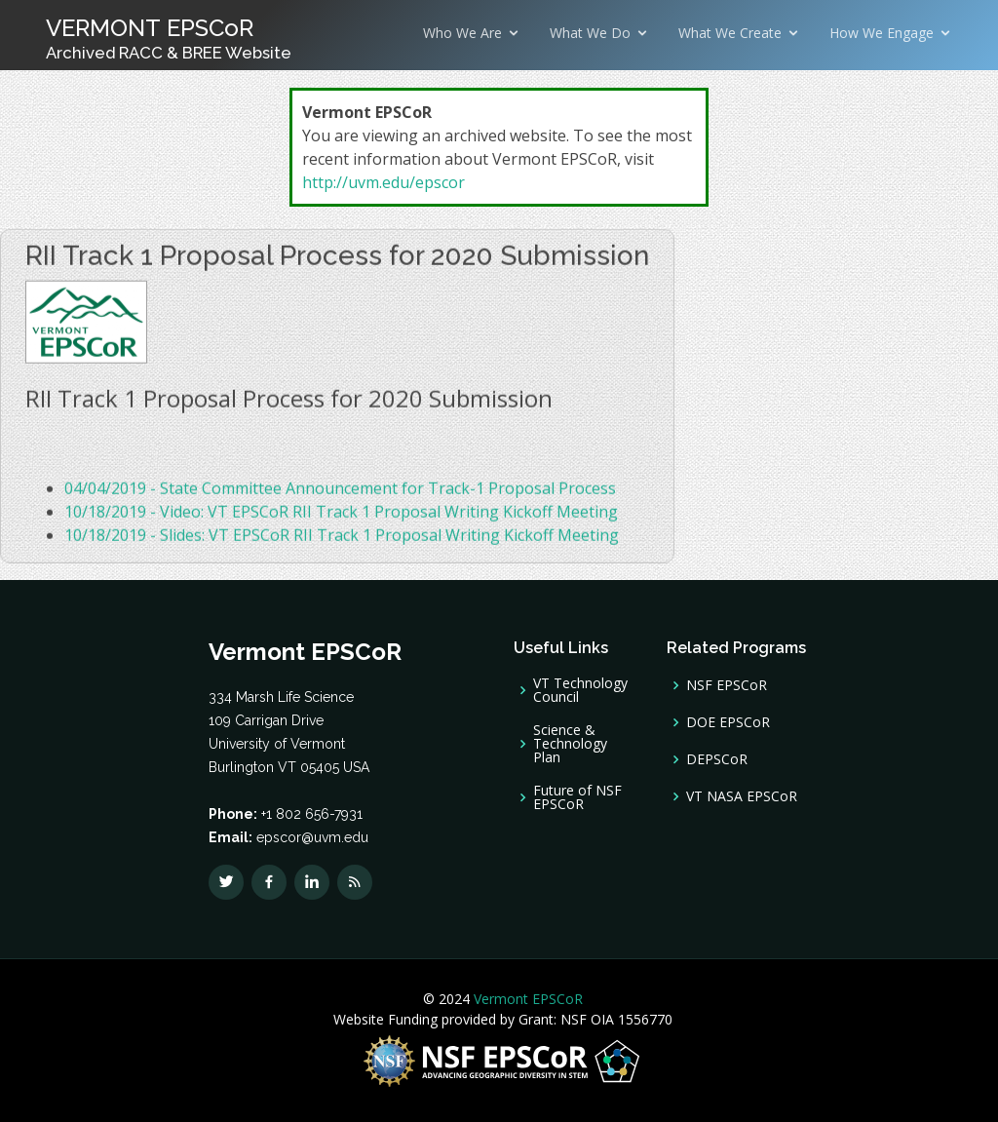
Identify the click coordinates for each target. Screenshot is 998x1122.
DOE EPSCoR (728, 722)
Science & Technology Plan (570, 743)
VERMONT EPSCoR (168, 38)
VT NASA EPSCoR (741, 796)
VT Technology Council (580, 690)
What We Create (730, 32)
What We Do (590, 32)
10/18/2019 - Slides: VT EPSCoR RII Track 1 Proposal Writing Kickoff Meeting (341, 540)
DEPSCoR (717, 759)
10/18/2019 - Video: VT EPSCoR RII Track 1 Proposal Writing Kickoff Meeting (341, 516)
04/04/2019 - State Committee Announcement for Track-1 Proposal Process (340, 493)
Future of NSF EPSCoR (577, 797)
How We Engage (881, 32)
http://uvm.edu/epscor (383, 182)
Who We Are (462, 32)
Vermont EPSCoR (526, 998)
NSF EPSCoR (726, 685)
